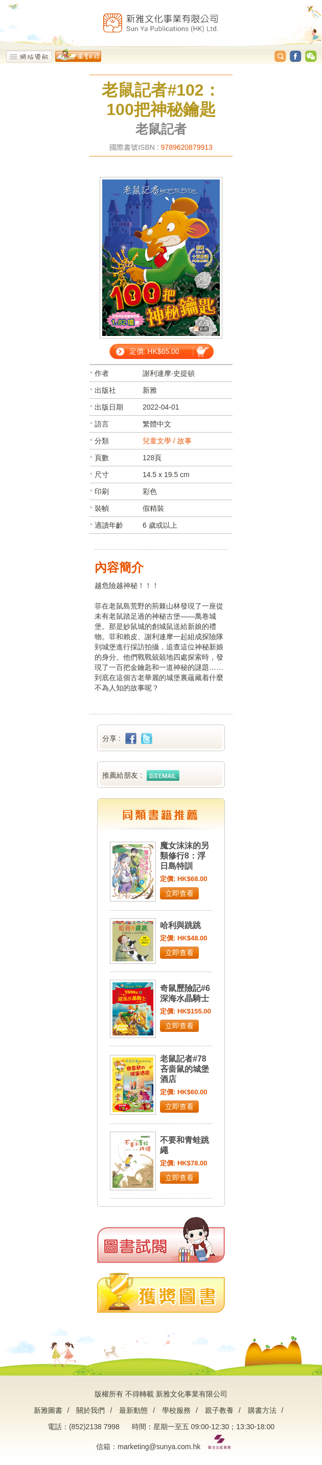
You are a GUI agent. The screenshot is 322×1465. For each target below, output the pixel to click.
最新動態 (133, 1410)
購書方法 (262, 1410)
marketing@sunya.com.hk (159, 1447)
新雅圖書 (48, 1410)
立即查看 (179, 893)
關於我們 (90, 1410)
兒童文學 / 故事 (167, 441)
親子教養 (219, 1410)
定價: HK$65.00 (154, 351)
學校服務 (176, 1410)
